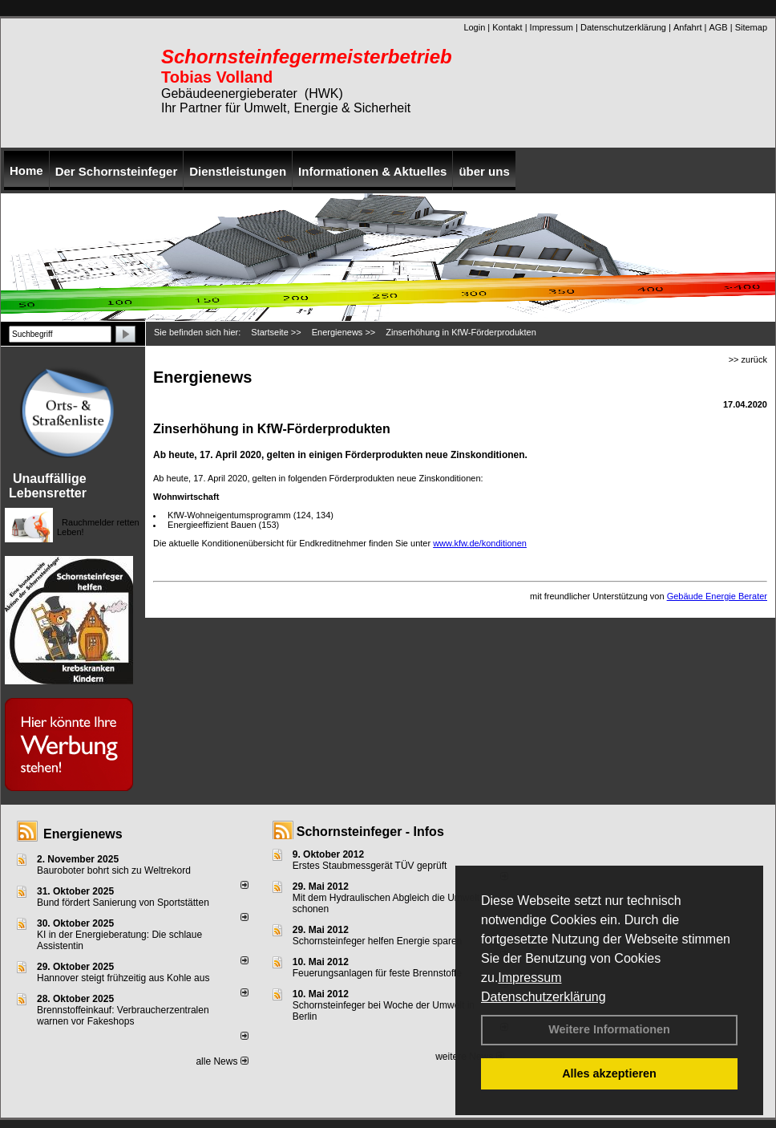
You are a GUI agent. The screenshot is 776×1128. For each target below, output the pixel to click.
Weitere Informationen (609, 1029)
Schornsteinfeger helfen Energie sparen (377, 941)
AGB (718, 27)
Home (26, 170)
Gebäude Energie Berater (717, 596)
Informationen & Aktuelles (372, 171)
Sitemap (751, 27)
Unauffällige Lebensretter (48, 486)
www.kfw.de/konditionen (480, 543)
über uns (484, 171)
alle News (222, 1061)
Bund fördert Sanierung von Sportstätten (124, 902)
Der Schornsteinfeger (116, 171)
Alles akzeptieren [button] (609, 1073)
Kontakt (507, 27)
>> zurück (748, 359)
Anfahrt (687, 27)
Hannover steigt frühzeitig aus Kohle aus (123, 978)
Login (474, 27)
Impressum (529, 977)
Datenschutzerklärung (543, 997)
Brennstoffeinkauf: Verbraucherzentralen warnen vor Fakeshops (123, 1015)
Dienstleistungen (237, 171)
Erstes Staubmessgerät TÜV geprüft (370, 865)
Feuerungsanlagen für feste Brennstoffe (377, 973)
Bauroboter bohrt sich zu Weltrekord (114, 870)
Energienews (83, 834)
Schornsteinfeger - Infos (370, 831)
